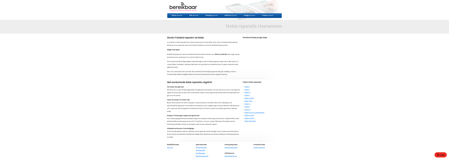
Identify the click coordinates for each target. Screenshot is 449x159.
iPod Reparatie (200, 153)
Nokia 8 (247, 107)
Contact (267, 15)
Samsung (211, 15)
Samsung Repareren (230, 147)
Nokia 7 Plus (248, 101)
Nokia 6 (247, 95)
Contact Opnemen (259, 147)
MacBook (231, 15)
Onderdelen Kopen (230, 156)
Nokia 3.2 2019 (249, 115)
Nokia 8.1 (248, 109)
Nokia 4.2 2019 (249, 118)
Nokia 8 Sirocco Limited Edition (254, 112)
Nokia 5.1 (248, 92)
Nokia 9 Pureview (250, 121)
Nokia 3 (247, 87)
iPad (193, 15)
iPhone (177, 15)
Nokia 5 (247, 89)
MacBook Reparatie (202, 156)
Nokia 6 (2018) (249, 98)
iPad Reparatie (200, 150)
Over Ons (170, 147)
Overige (249, 15)
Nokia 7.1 (248, 104)
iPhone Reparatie (201, 147)
